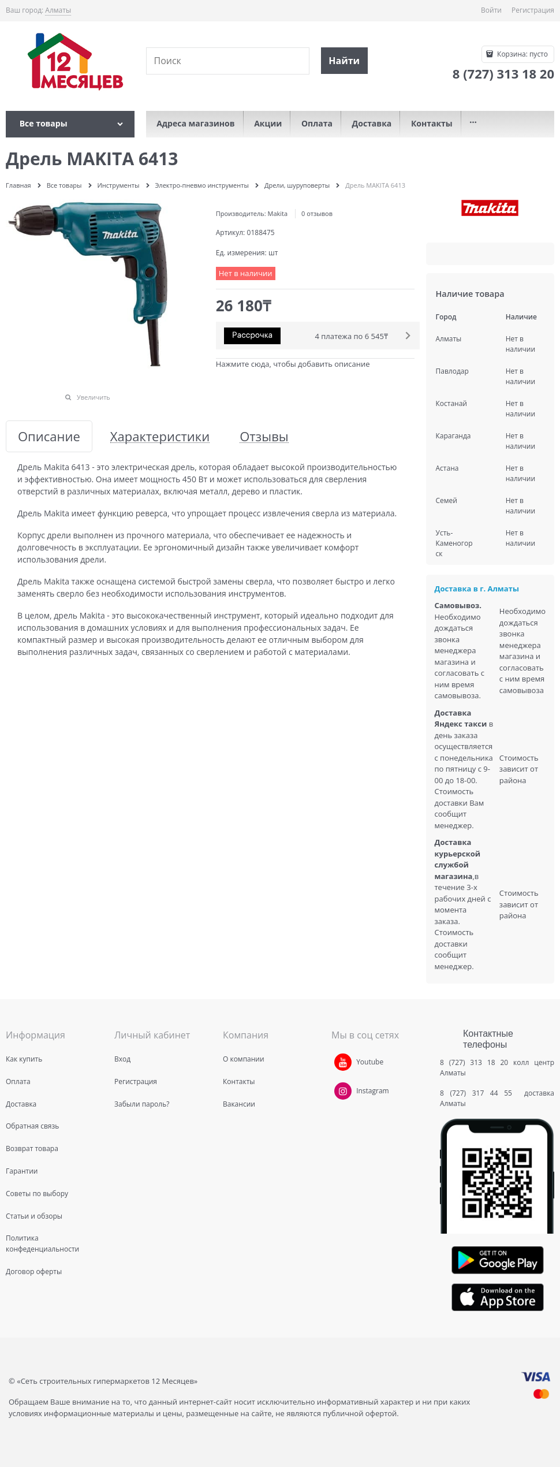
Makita (278, 213)
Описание (49, 436)
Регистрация (533, 10)
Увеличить (93, 397)
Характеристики (160, 436)
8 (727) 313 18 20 (474, 1062)
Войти (491, 10)
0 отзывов (317, 213)
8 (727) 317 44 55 (479, 1093)
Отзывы (264, 436)
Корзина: (521, 54)
